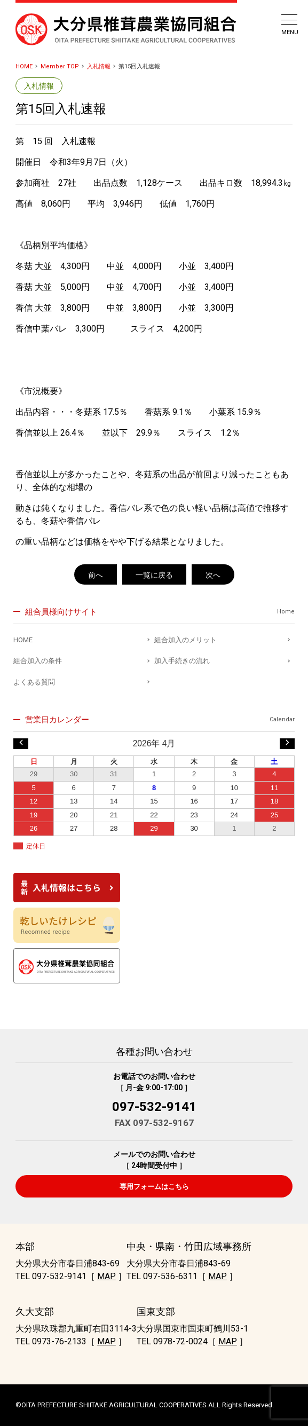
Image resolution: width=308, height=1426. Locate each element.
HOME (24, 66)
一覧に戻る (154, 575)
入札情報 (98, 66)
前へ (95, 575)
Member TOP (60, 66)
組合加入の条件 (37, 661)
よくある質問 (34, 682)
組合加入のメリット (185, 640)
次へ (213, 575)
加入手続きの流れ (182, 661)
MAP (106, 1276)
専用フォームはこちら (154, 1187)
